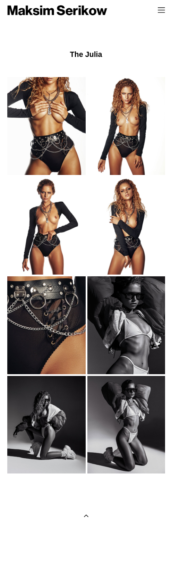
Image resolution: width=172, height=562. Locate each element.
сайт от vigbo (86, 545)
